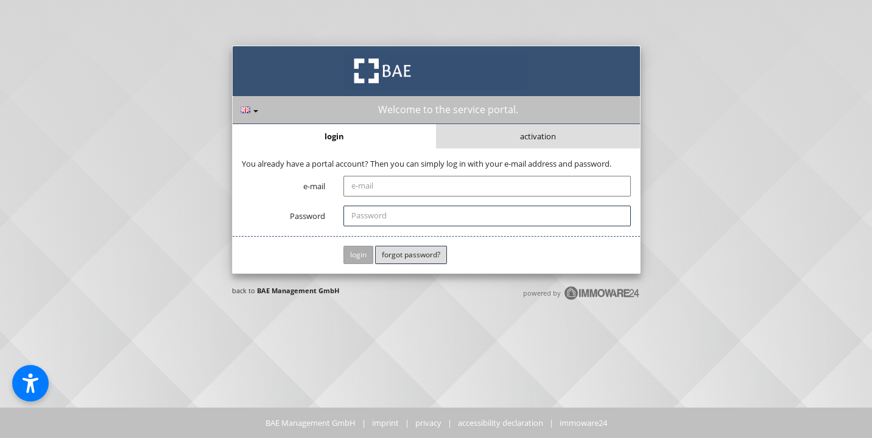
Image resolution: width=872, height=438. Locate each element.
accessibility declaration (500, 422)
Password (307, 215)
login (334, 136)
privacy (428, 422)
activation (538, 136)
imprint (385, 422)
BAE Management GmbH (298, 290)
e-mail (314, 186)
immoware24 (583, 422)
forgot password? (411, 254)
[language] (249, 109)
